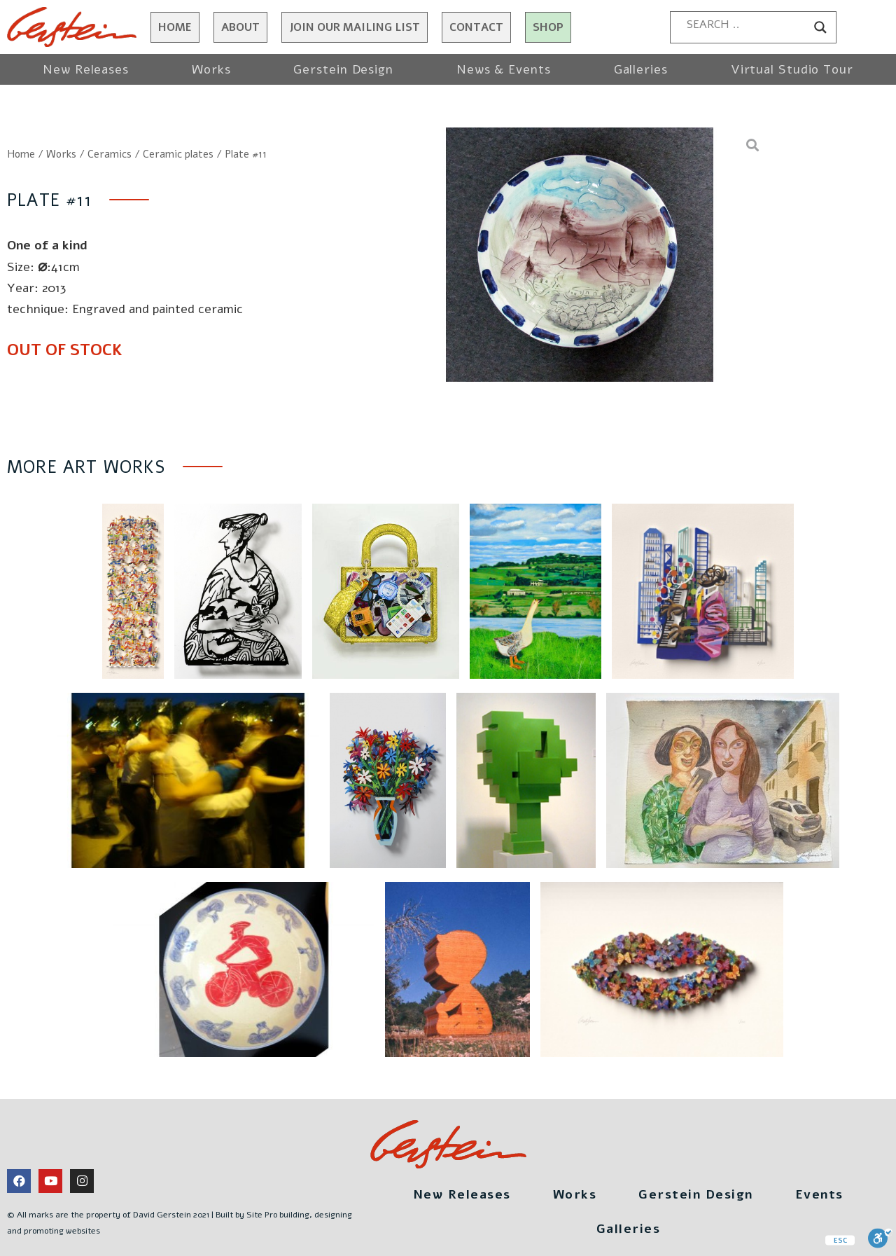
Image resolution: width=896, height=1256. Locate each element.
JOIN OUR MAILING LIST (354, 27)
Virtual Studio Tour (792, 69)
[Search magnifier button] (820, 27)
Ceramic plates (178, 154)
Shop (548, 27)
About (240, 27)
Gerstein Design (343, 69)
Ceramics (110, 154)
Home (175, 27)
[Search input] (747, 24)
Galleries (641, 69)
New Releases (86, 69)
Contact (476, 27)
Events (819, 1194)
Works (211, 69)
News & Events (503, 69)
